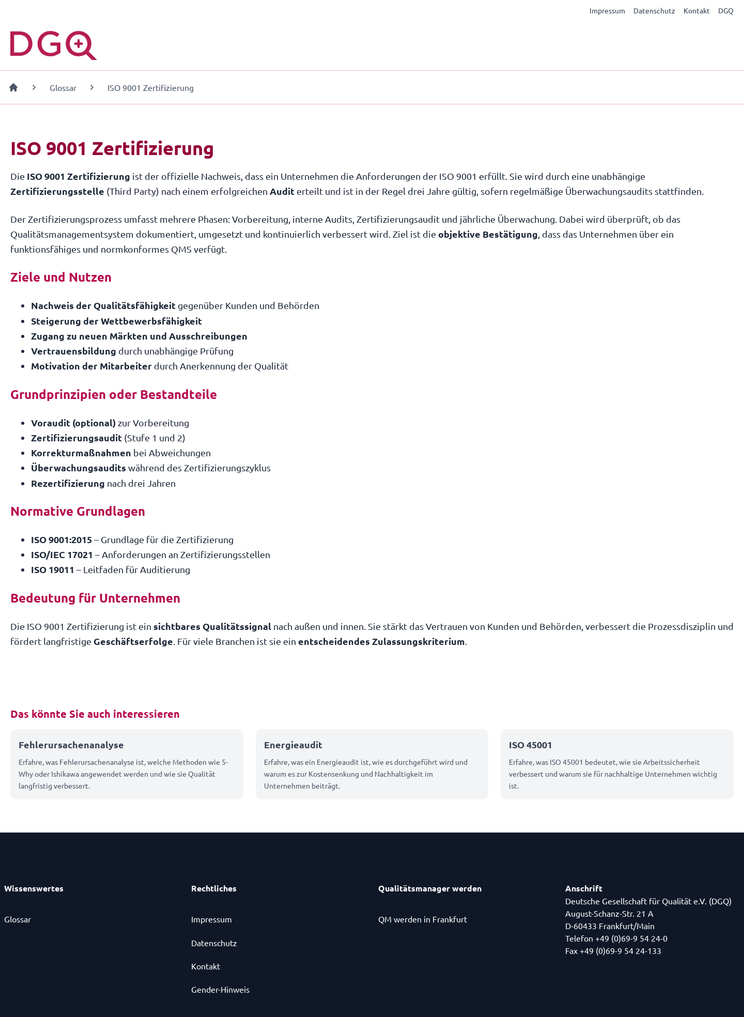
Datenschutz (654, 10)
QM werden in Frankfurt (422, 919)
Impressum (607, 10)
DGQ (726, 10)
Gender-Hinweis (220, 989)
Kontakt (697, 10)
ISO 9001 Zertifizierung (150, 87)
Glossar (63, 87)
